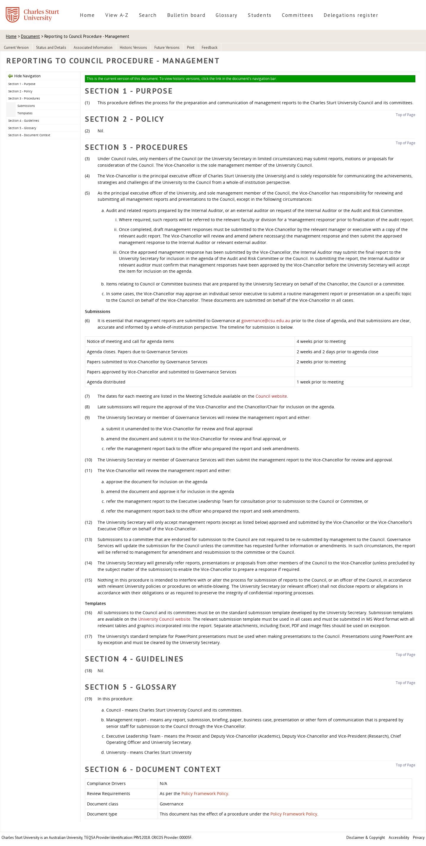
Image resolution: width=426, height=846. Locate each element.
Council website (271, 396)
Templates (25, 113)
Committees (297, 15)
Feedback (209, 47)
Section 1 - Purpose (22, 84)
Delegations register (351, 15)
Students (260, 15)
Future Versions (167, 47)
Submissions (26, 106)
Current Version (16, 47)
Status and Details (51, 47)
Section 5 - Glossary (22, 128)
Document (30, 36)
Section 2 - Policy (20, 91)
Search (148, 15)
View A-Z (117, 15)
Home (87, 15)
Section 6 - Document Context (29, 135)
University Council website (164, 619)
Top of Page (405, 115)
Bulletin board (186, 15)
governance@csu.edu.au (265, 320)
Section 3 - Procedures (24, 98)
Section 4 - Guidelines (23, 120)
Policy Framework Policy (204, 793)
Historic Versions (133, 47)
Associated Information (93, 47)
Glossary (227, 15)
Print (190, 47)
